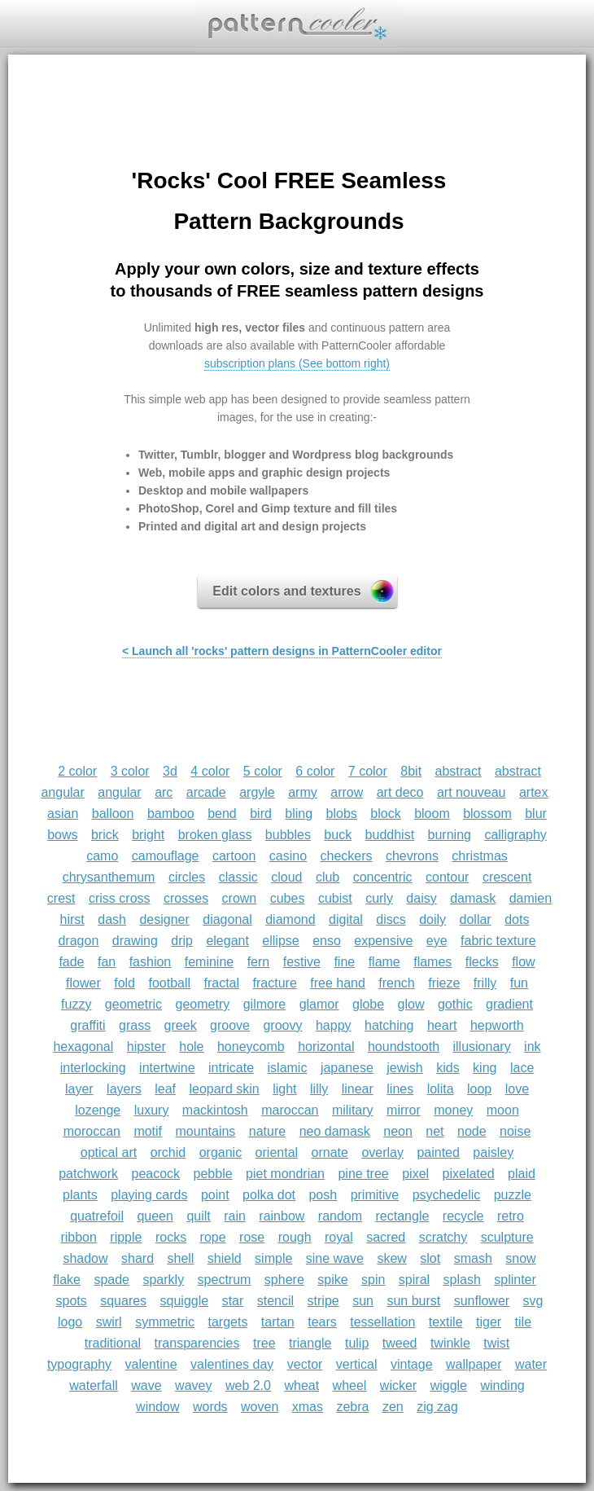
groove (230, 1025)
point (215, 1195)
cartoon (234, 856)
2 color (77, 771)
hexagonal (83, 1046)
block (385, 813)
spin (373, 1279)
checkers (346, 856)
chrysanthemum (109, 877)
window (157, 1407)
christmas (479, 856)
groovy (282, 1025)
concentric (383, 877)
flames (432, 962)
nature (267, 1131)
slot (430, 1258)
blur (536, 813)
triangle (310, 1343)
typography (79, 1364)
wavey (193, 1385)
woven (259, 1407)
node (472, 1131)
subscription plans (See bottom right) (297, 363)
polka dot (268, 1195)
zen (393, 1407)
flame (384, 962)
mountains (206, 1131)
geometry (203, 1004)
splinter (515, 1279)
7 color (367, 771)
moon (503, 1110)
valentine (151, 1364)
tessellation (382, 1322)
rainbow (281, 1216)
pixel (415, 1174)
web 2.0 (248, 1385)
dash (112, 919)
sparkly (163, 1279)
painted (438, 1152)
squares (123, 1301)
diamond (290, 919)
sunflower (481, 1301)
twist (496, 1343)
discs (390, 919)
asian (62, 813)
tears (322, 1322)
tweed (399, 1343)
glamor (319, 1004)
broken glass (215, 835)
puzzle (512, 1195)
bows (62, 835)
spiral (414, 1279)
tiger (488, 1322)
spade (111, 1279)
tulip (357, 1343)
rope (213, 1237)
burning (449, 835)
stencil (275, 1301)
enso (326, 941)
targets (227, 1322)
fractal (222, 983)
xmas (307, 1407)
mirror (404, 1110)
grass (135, 1025)
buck (338, 835)
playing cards (149, 1195)
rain (235, 1216)
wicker (398, 1385)
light (284, 1089)
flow (523, 962)
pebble (213, 1174)
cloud (286, 877)
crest (61, 898)
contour (447, 877)
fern (258, 962)
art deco (400, 792)
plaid (521, 1174)
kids (447, 1068)
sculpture (507, 1237)
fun (519, 983)
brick (105, 835)
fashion (150, 962)
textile (446, 1322)
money (453, 1110)
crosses (186, 898)
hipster (146, 1046)
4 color (209, 771)
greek (180, 1025)
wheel (350, 1385)
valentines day (231, 1364)
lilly (319, 1089)
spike (332, 1279)
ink (532, 1046)
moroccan (91, 1131)
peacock (156, 1174)
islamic (288, 1068)
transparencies (197, 1343)
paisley (493, 1152)
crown (239, 898)
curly (379, 898)
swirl (109, 1322)
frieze (444, 983)
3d (170, 771)
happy (334, 1025)
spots (70, 1301)
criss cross (120, 898)
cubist (335, 898)
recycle (463, 1216)
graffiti (87, 1025)
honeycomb (251, 1046)
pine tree (363, 1174)
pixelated (469, 1174)
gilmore (264, 1004)
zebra (352, 1407)
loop (479, 1089)
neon (398, 1131)
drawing (135, 941)
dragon (78, 941)
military (352, 1110)
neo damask (334, 1131)
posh (322, 1195)
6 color (314, 771)
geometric (133, 1004)
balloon (113, 813)
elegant (227, 941)
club (327, 877)
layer (79, 1089)
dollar (475, 919)
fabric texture (498, 941)
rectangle (403, 1216)
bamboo (170, 813)
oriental (277, 1152)
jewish (404, 1068)
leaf (165, 1089)
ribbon (78, 1237)
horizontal (326, 1046)
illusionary (481, 1046)
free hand (337, 983)
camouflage (165, 856)
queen (155, 1216)
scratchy (443, 1237)
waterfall (93, 1385)
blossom (487, 813)
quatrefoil (97, 1216)
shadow (85, 1258)
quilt (198, 1216)
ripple (126, 1237)
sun (362, 1301)
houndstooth (403, 1046)
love (517, 1089)
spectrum (224, 1279)
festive (302, 962)
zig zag (437, 1407)
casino (288, 856)
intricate (231, 1068)
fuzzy (76, 1004)
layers (124, 1089)
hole (191, 1046)
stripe (323, 1301)
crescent (507, 877)
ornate (330, 1152)
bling (298, 813)
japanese (347, 1068)
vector (305, 1364)
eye (437, 941)
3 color (130, 771)
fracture (275, 983)
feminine (209, 962)
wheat (301, 1385)
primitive (375, 1195)
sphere (284, 1279)
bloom (432, 813)
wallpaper (473, 1364)
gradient (509, 1004)
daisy (421, 898)
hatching (389, 1025)
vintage (412, 1364)
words (210, 1407)
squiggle (184, 1301)
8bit (410, 771)
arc (164, 792)
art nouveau (471, 792)
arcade (206, 792)
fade (71, 962)
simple (273, 1258)
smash (473, 1258)
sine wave (335, 1258)
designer (164, 919)
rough (295, 1237)
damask (473, 898)
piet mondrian (285, 1174)
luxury (151, 1110)
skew (391, 1258)
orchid (168, 1152)
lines (400, 1089)
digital (346, 919)
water (531, 1364)
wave (146, 1385)
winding (502, 1385)
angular (119, 792)
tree (264, 1343)
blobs (341, 813)
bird (261, 813)
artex (533, 792)
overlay (382, 1152)
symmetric (164, 1322)
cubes (287, 898)
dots (516, 919)
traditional (113, 1343)
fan (107, 962)
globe (368, 1004)
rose (251, 1237)
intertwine (166, 1068)
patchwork (88, 1174)
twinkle (450, 1343)
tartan (278, 1322)
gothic (455, 1004)
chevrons (412, 856)
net (434, 1131)
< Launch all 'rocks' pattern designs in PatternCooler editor (282, 651)
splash (462, 1279)
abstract (458, 771)
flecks (482, 962)
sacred (385, 1237)
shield (224, 1258)
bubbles (288, 835)
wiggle (448, 1385)
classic (238, 877)
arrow (346, 792)
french (396, 983)
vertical (357, 1364)
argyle (257, 792)
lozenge (97, 1110)
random (340, 1216)
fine (344, 962)
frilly (485, 983)
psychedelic (447, 1195)
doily (432, 919)
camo (102, 856)
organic (220, 1152)
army (302, 792)
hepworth (497, 1025)
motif (147, 1131)
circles (186, 877)
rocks (170, 1237)
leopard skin (224, 1089)
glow (411, 1004)
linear (357, 1089)
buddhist (390, 835)
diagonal (227, 919)
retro (510, 1216)
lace (522, 1068)
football (169, 983)
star (233, 1301)
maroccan (289, 1110)
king (484, 1068)
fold (124, 983)
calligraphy (515, 835)
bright (148, 835)
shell (180, 1258)
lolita (440, 1089)
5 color (262, 771)
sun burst (413, 1301)
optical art (109, 1152)
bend (222, 813)
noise (515, 1131)
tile (523, 1322)
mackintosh (215, 1110)
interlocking (93, 1068)
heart (441, 1025)
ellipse (280, 941)
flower (83, 983)
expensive (383, 941)
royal (339, 1237)
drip (182, 941)
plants (80, 1195)
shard (137, 1258)
